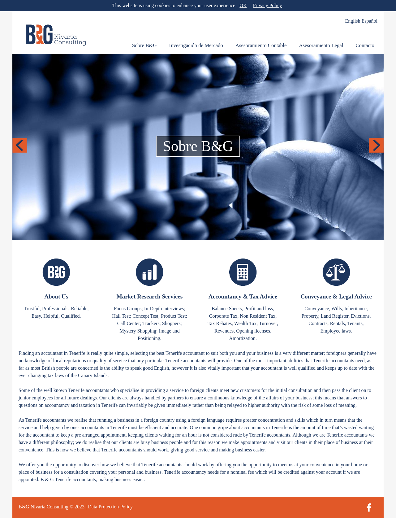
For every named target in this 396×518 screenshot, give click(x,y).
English (352, 21)
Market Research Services (149, 296)
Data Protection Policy (110, 506)
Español (369, 21)
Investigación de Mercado (196, 45)
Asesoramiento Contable (260, 45)
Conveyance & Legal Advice (336, 296)
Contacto (364, 45)
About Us (56, 296)
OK (243, 5)
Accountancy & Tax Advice (243, 296)
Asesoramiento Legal (321, 45)
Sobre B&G (144, 45)
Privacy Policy (267, 5)
